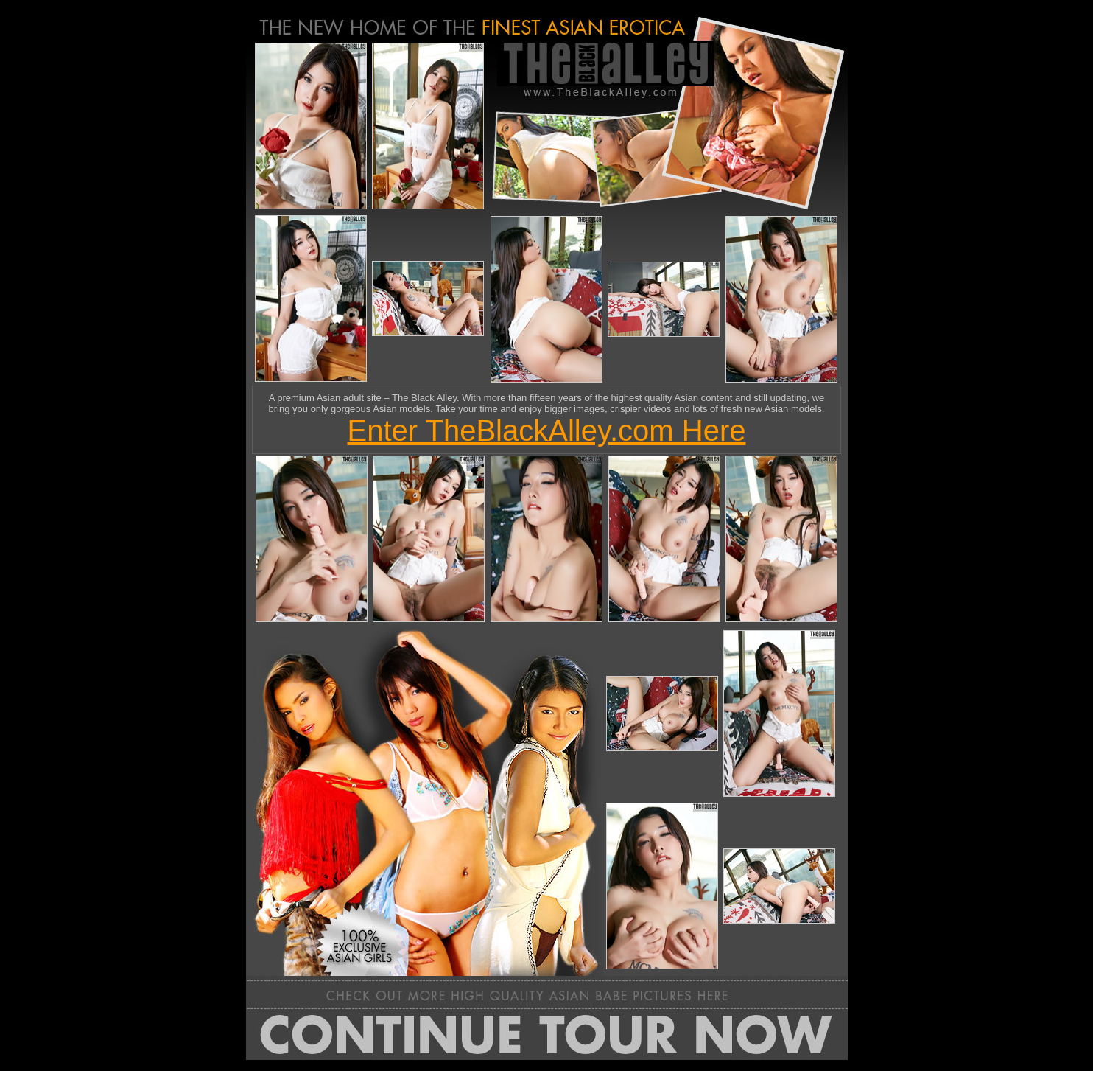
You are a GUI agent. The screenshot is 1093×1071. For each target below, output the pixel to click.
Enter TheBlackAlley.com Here (547, 430)
